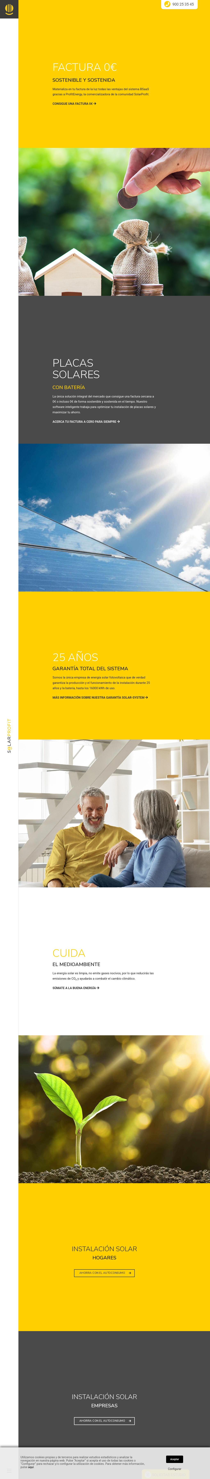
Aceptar (174, 1459)
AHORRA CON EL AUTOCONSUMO (105, 1273)
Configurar (174, 1469)
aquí (31, 1467)
